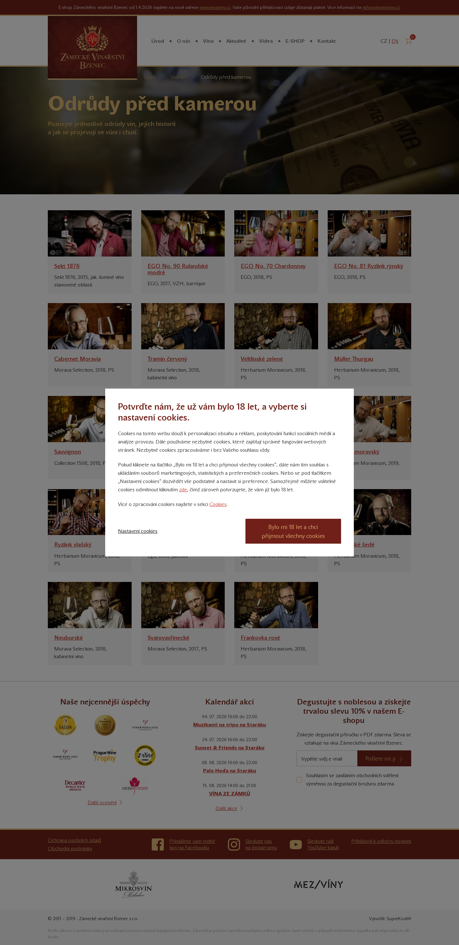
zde (183, 490)
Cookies (218, 504)
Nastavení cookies (137, 531)
